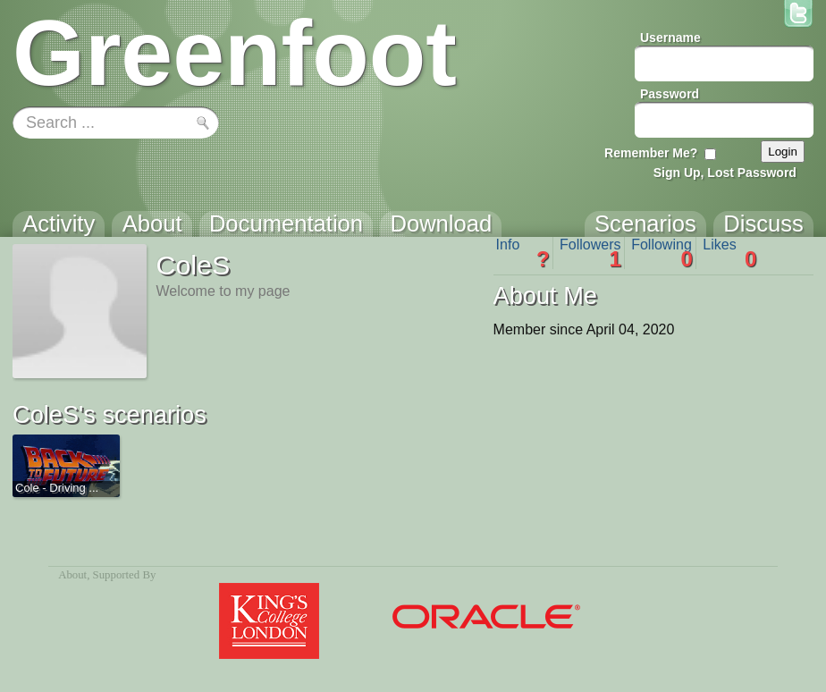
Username (670, 37)
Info (523, 253)
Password (669, 94)
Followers (590, 253)
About (72, 575)
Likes (729, 253)
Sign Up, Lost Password (724, 172)
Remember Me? (650, 153)
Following (662, 253)
